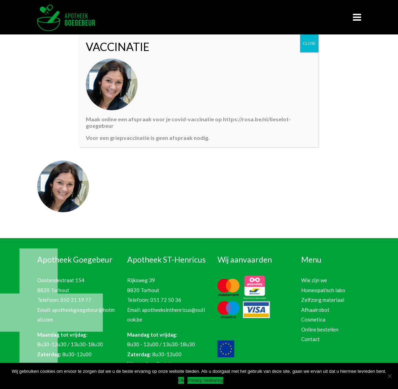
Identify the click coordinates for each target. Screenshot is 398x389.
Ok (181, 380)
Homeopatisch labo (323, 290)
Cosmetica (313, 319)
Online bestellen (319, 329)
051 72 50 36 (165, 300)
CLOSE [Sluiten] (309, 43)
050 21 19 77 (75, 300)
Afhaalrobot (315, 310)
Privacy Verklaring (205, 380)
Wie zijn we (314, 280)
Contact (310, 339)
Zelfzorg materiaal (322, 300)
